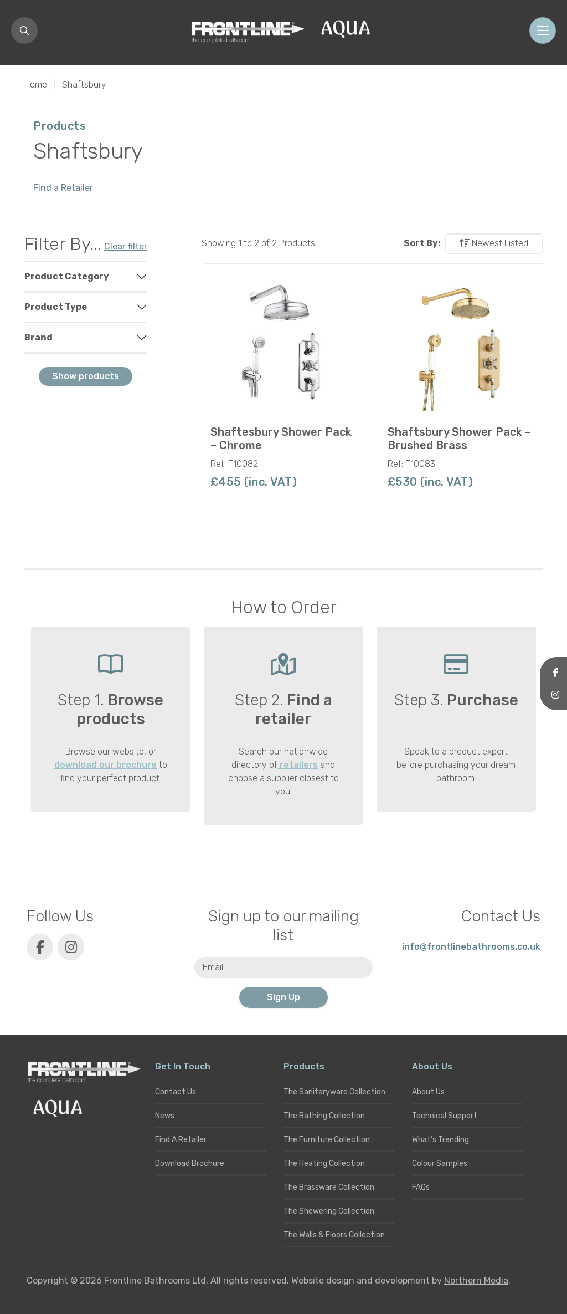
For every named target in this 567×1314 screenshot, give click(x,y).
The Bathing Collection (324, 1116)
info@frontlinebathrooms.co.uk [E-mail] (471, 946)
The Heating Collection (324, 1163)
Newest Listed (494, 243)
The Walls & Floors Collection (334, 1235)
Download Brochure (189, 1163)
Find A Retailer (181, 1139)
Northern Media (476, 1280)
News (164, 1116)
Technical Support (444, 1116)
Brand (38, 337)
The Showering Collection (329, 1211)
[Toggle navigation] (542, 30)
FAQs (421, 1187)
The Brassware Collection (329, 1187)
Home (35, 84)
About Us (428, 1092)
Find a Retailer (63, 187)
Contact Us (175, 1092)
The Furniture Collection (327, 1139)
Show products (85, 376)
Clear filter (125, 246)
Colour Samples (439, 1163)
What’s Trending (440, 1139)
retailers (297, 765)
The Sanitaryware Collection (334, 1092)
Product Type (55, 307)
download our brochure (105, 765)
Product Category (66, 276)
